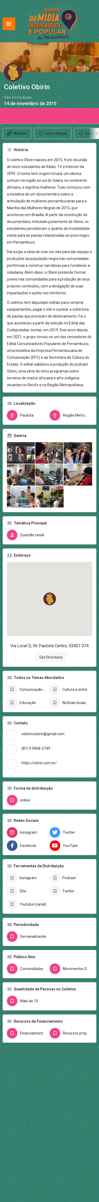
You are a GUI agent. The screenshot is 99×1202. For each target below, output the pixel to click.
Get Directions (51, 657)
